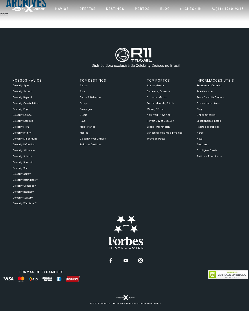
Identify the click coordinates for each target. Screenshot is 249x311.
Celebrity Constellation (26, 103)
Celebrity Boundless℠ (25, 180)
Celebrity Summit (23, 162)
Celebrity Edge (21, 109)
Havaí (83, 121)
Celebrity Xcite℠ (22, 174)
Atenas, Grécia (155, 85)
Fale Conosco (204, 91)
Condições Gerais (207, 150)
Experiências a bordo (209, 121)
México (84, 132)
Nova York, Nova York (159, 115)
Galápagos (86, 109)
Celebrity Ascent (22, 91)
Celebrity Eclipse (22, 115)
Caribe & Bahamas (90, 97)
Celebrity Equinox (23, 121)
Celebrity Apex (21, 85)
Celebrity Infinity (22, 132)
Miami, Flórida (155, 109)
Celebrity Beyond (22, 97)
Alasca (84, 85)
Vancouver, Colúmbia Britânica (165, 132)
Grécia (83, 115)
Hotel (200, 138)
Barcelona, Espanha (158, 91)
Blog (199, 109)
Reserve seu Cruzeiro (209, 85)
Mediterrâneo (87, 126)
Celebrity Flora (21, 126)
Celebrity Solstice (22, 156)
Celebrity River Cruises (93, 138)
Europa (84, 103)
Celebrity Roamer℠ (23, 191)
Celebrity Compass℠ (25, 185)
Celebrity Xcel (20, 168)
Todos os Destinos (90, 144)
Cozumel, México (157, 97)
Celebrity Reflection (24, 144)
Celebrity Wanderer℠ (25, 203)
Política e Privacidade (209, 156)
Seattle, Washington (158, 126)
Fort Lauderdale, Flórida (160, 103)
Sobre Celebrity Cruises (210, 97)
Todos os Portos (156, 138)
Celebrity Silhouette (24, 150)
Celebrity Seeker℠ (23, 197)
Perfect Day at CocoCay (160, 121)
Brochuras (203, 144)
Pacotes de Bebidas (208, 126)
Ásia (82, 91)
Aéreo (200, 132)
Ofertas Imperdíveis (208, 103)
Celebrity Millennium (25, 138)
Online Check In (206, 115)
